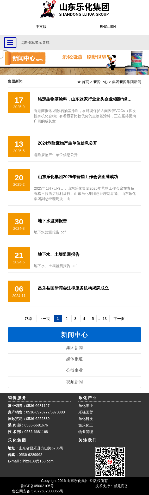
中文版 (41, 26)
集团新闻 (119, 82)
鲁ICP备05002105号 (37, 486)
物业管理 (85, 432)
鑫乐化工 (85, 425)
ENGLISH (108, 26)
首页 (85, 82)
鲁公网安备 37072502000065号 (37, 491)
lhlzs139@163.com (37, 461)
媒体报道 (74, 359)
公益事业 (74, 370)
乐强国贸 (85, 412)
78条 (28, 319)
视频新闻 (74, 382)
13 (105, 319)
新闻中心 (100, 82)
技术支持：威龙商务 (111, 486)
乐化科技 (85, 419)
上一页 (44, 319)
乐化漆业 (85, 406)
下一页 (119, 319)
